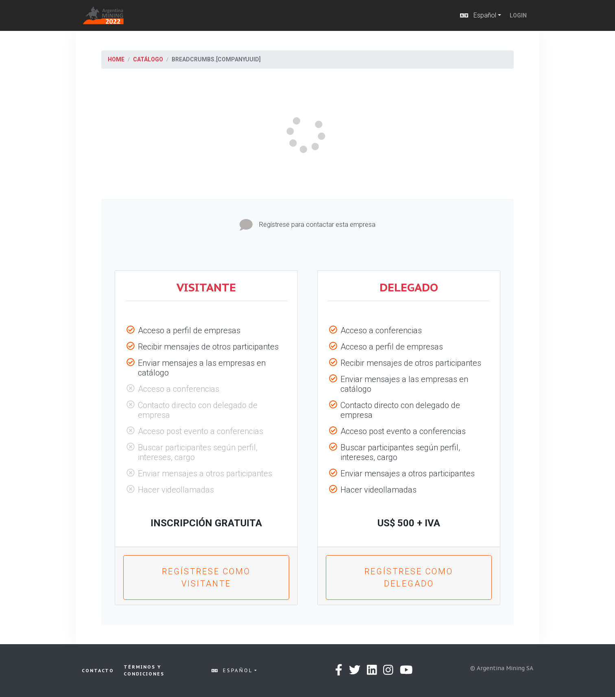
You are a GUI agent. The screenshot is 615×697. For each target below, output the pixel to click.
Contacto (98, 670)
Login (518, 15)
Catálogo (148, 59)
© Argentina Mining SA (501, 668)
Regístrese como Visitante (206, 577)
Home (116, 59)
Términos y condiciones (144, 670)
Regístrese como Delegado (408, 577)
